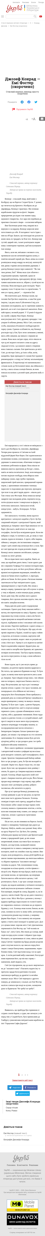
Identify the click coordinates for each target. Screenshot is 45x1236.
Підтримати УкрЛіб (22, 109)
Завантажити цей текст (22, 1080)
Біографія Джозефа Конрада (17, 393)
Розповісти (30, 1087)
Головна (11, 1165)
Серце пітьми (12, 1108)
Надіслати (15, 1087)
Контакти (16, 2)
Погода (41, 2)
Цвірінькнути (22, 1093)
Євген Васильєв (30, 1190)
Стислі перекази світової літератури (14, 23)
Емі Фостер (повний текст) (16, 386)
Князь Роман (11, 1111)
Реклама (25, 2)
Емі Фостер (15, 1133)
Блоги (33, 2)
